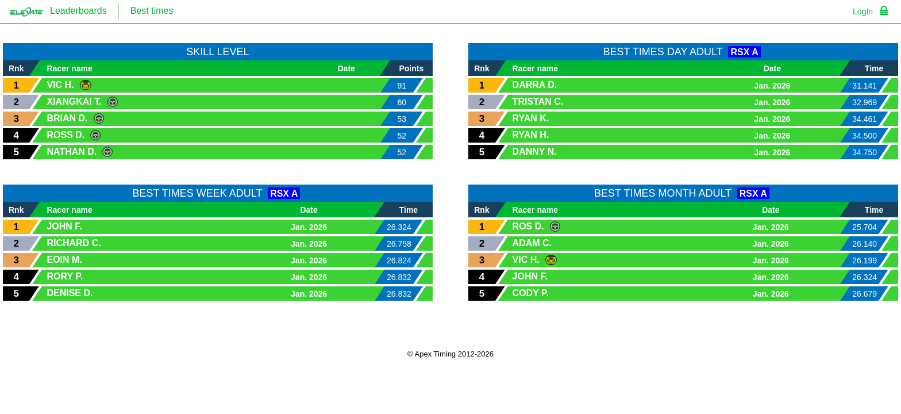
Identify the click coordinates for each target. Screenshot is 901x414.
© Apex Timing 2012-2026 (450, 354)
